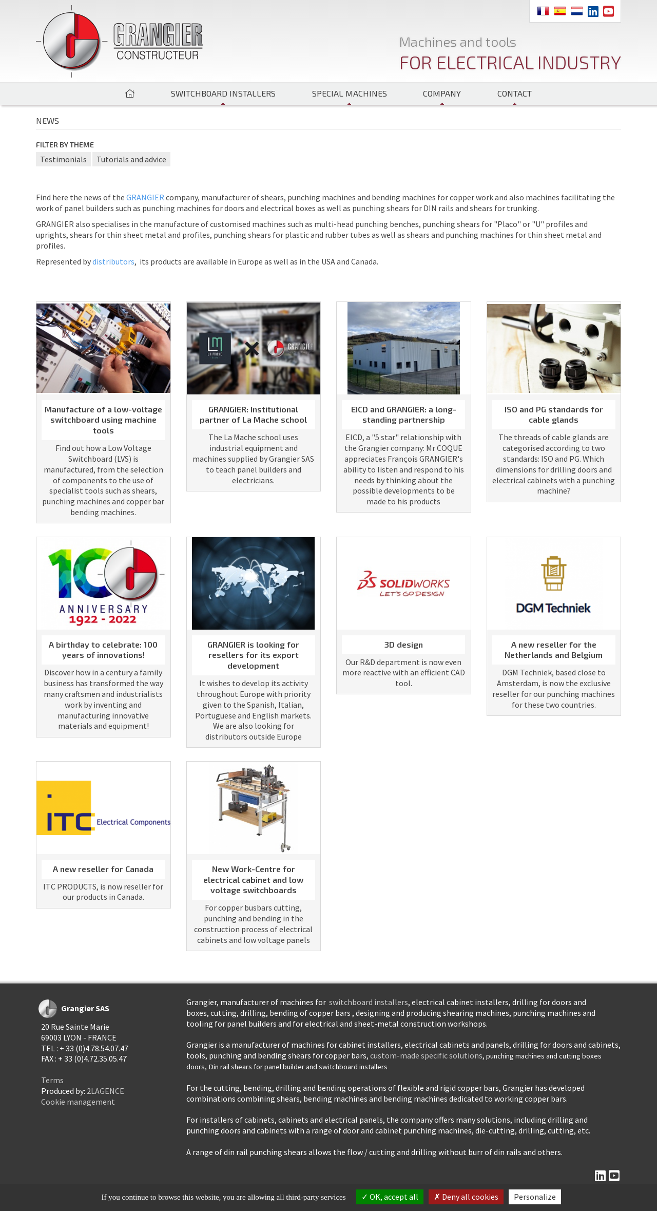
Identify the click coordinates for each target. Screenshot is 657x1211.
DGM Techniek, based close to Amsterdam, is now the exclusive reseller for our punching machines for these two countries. (553, 688)
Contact (514, 93)
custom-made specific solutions (426, 1055)
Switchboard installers (223, 93)
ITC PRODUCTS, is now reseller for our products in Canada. (103, 891)
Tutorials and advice (131, 159)
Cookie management (78, 1101)
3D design (403, 644)
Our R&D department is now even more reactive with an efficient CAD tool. (403, 673)
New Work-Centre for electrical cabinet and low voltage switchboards (253, 879)
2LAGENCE (105, 1091)
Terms (52, 1080)
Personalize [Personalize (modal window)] (535, 1196)
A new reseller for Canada (103, 869)
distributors (113, 261)
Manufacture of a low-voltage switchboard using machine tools (103, 420)
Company (442, 93)
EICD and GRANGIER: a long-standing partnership (403, 414)
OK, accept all (389, 1196)
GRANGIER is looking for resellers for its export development (253, 655)
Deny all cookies (466, 1196)
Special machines (349, 93)
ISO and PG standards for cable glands (554, 414)
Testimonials (63, 159)
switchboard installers (368, 1002)
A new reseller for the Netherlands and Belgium (554, 649)
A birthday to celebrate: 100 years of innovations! (103, 649)
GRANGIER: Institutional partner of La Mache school (253, 414)
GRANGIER (145, 197)
